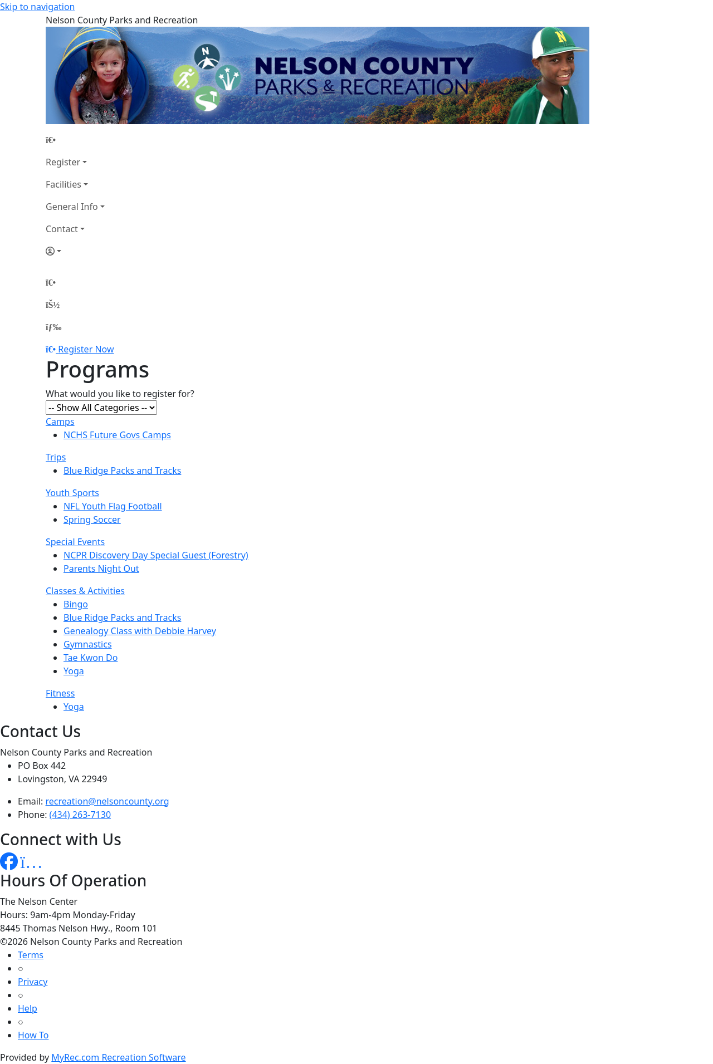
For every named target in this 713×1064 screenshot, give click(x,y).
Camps (60, 421)
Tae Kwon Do (91, 657)
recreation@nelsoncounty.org (107, 801)
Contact (62, 229)
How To (33, 1035)
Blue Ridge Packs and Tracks (122, 470)
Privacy (32, 981)
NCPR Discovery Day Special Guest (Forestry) (156, 555)
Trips (56, 457)
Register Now (86, 349)
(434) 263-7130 (80, 814)
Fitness (60, 693)
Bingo (76, 604)
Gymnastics (88, 644)
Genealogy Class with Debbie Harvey (140, 631)
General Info (72, 206)
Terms (30, 955)
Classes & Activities (85, 591)
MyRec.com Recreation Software (118, 1057)
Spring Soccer (92, 519)
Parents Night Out (101, 568)
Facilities (63, 184)
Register (63, 162)
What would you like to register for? (120, 394)
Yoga (74, 671)
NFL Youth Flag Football (113, 506)
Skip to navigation (37, 7)
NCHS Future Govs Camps (117, 435)
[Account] (75, 251)
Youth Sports (72, 493)
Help (27, 1008)
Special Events (75, 542)
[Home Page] (75, 140)
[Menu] (53, 327)
